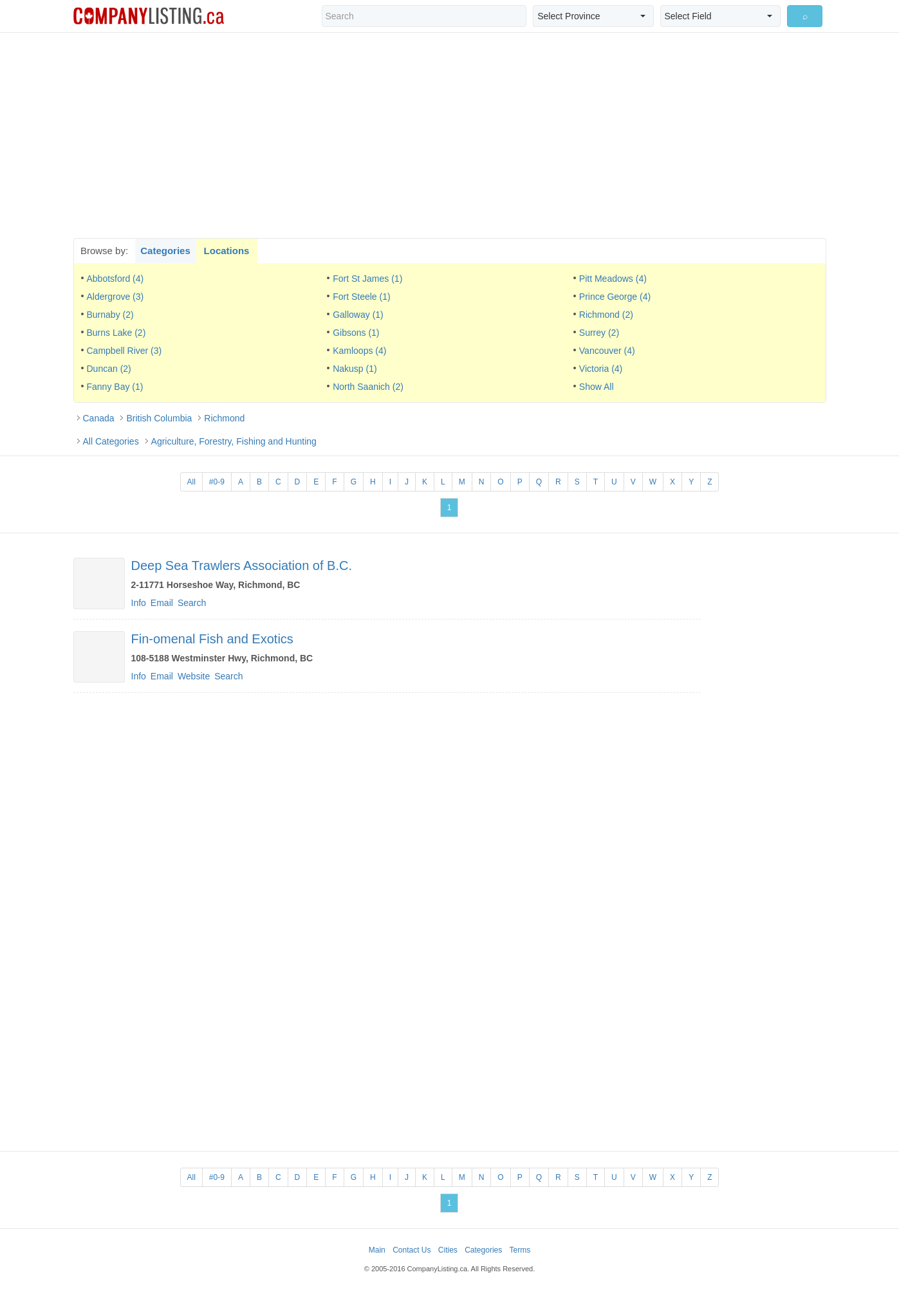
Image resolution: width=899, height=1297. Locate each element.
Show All (596, 387)
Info (138, 603)
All (191, 481)
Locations (227, 250)
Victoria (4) (600, 368)
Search (192, 603)
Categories (165, 250)
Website (194, 676)
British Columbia (159, 418)
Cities (448, 1250)
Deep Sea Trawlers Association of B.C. (242, 565)
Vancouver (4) (607, 350)
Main (377, 1250)
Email (162, 603)
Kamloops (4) (359, 350)
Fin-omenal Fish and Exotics (212, 639)
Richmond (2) (606, 314)
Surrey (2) (599, 332)
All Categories (111, 441)
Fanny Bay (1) (115, 387)
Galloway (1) (358, 314)
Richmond (224, 418)
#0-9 (217, 481)
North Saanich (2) (368, 387)
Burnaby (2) (110, 314)
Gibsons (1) (356, 332)
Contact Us (412, 1250)
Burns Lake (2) (116, 332)
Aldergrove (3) (115, 296)
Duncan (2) (109, 368)
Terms (520, 1250)
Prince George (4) (615, 296)
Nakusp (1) (354, 368)
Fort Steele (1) (361, 296)
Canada (99, 418)
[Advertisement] (450, 135)
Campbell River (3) (124, 350)
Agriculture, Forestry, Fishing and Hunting (234, 441)
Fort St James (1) (367, 278)
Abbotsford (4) (115, 278)
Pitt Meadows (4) (613, 278)
